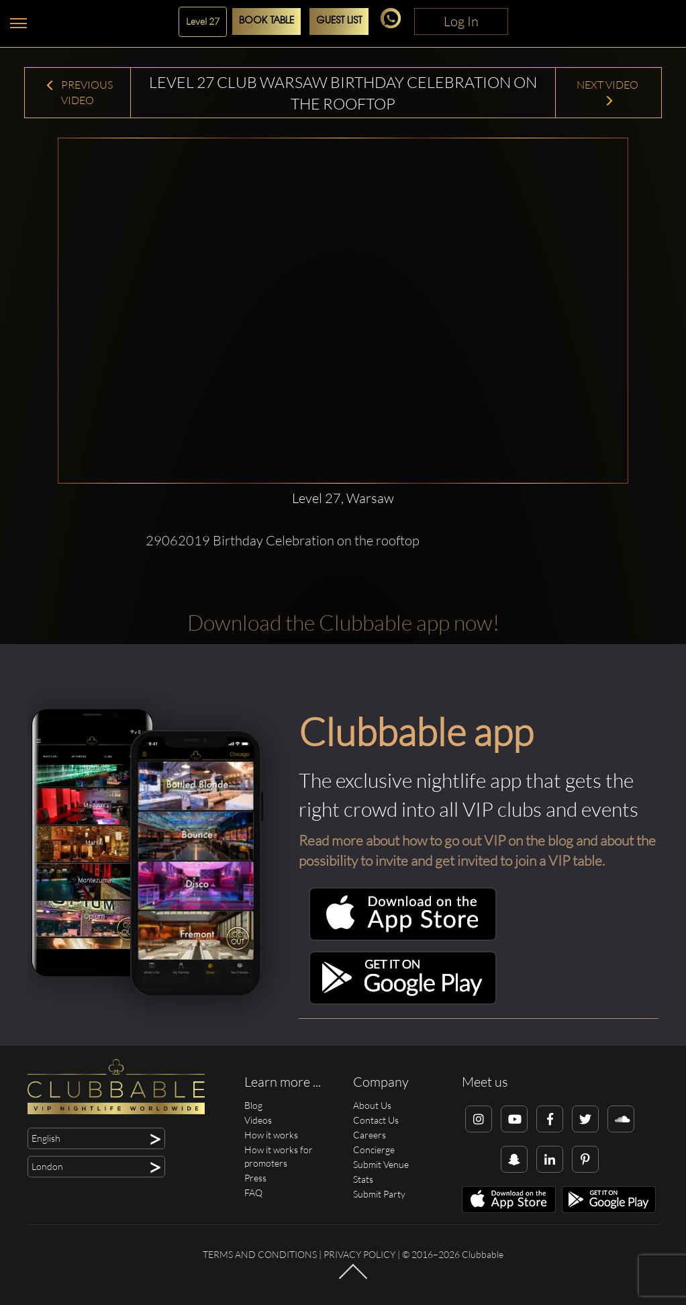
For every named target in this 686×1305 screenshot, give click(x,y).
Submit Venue (381, 1164)
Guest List (339, 21)
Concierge (374, 1149)
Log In (461, 21)
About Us (372, 1105)
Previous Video (79, 92)
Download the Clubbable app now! (343, 622)
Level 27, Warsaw (343, 498)
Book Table (266, 21)
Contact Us (376, 1120)
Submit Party (379, 1194)
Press (255, 1177)
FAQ (253, 1192)
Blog (253, 1105)
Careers (369, 1134)
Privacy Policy (359, 1254)
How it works (271, 1134)
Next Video (608, 92)
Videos (258, 1120)
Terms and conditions (260, 1254)
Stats (363, 1179)
